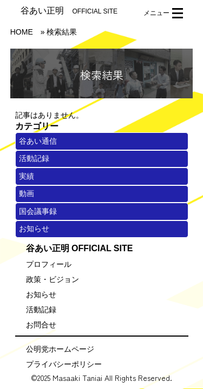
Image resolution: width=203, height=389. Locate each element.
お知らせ (34, 228)
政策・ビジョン (52, 279)
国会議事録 (38, 211)
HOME (21, 32)
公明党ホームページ (60, 349)
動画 (26, 193)
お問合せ (41, 324)
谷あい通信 (38, 141)
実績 (26, 176)
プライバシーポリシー (64, 364)
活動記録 (34, 158)
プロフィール (48, 264)
